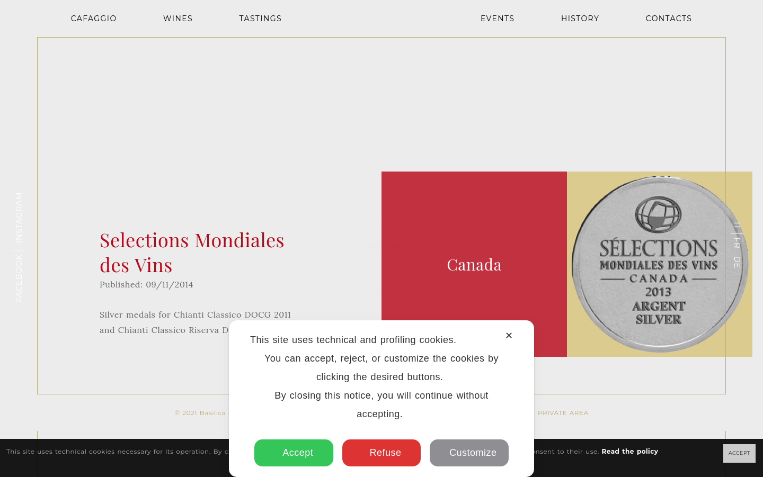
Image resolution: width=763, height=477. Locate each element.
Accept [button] (293, 452)
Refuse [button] (382, 452)
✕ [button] (509, 335)
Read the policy (629, 451)
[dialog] (381, 398)
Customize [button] (468, 452)
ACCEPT (739, 453)
